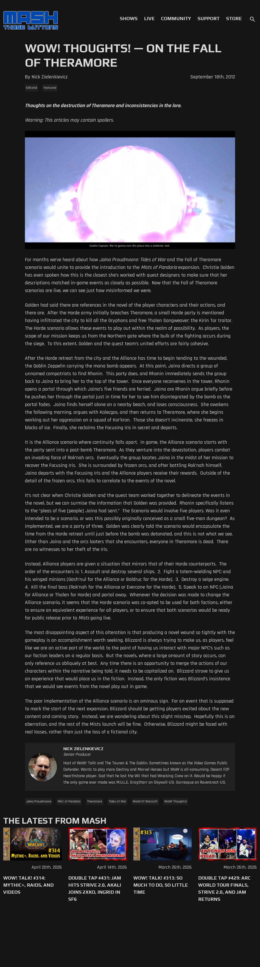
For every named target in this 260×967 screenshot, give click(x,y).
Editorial (31, 87)
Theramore (94, 801)
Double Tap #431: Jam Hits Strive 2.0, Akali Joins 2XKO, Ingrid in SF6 (94, 888)
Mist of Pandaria (69, 801)
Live (149, 18)
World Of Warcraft (145, 801)
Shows (129, 18)
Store (234, 18)
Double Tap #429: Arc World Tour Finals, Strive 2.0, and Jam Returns (224, 888)
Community (176, 18)
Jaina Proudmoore (38, 801)
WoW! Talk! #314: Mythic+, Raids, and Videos (28, 885)
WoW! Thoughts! (175, 801)
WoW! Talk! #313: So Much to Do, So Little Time (160, 885)
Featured (50, 87)
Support (209, 18)
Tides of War (117, 801)
